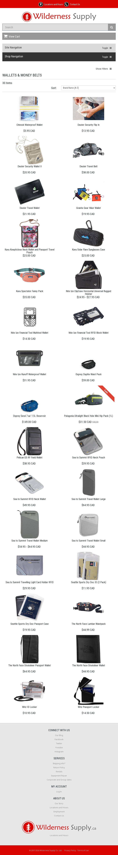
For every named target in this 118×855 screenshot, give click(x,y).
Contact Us (59, 815)
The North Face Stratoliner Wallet (88, 665)
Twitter (59, 743)
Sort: (54, 88)
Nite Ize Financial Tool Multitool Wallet (29, 332)
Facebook (59, 739)
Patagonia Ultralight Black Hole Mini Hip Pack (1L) (88, 415)
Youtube (59, 747)
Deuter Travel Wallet (30, 208)
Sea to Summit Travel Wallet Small (88, 540)
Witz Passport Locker (88, 707)
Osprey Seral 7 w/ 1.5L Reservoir (29, 415)
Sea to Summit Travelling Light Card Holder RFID (30, 582)
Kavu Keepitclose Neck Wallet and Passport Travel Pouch (29, 251)
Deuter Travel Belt (88, 166)
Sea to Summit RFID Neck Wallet (29, 499)
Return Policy (59, 767)
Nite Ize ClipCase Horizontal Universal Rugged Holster (88, 292)
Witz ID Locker (29, 707)
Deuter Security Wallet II (30, 166)
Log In (59, 791)
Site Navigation (13, 47)
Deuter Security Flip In (88, 124)
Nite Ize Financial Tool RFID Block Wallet (88, 332)
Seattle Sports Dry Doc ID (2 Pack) (88, 582)
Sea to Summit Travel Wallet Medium (29, 540)
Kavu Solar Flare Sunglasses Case (88, 249)
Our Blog (59, 735)
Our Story (59, 803)
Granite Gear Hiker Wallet (88, 208)
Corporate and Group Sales (59, 779)
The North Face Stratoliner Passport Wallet (29, 665)
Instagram (59, 751)
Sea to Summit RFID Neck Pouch (88, 457)
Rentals (59, 771)
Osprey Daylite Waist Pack (89, 374)
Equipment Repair (59, 775)
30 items (7, 83)
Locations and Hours (59, 807)
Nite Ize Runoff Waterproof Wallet (29, 374)
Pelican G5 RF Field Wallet (29, 457)
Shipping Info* (59, 763)
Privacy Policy (70, 850)
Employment (59, 811)
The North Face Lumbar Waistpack (89, 623)
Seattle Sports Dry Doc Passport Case (30, 623)
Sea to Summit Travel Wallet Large (89, 499)
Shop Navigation (14, 56)
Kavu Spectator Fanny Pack (29, 291)
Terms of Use (83, 850)
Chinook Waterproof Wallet (29, 124)
